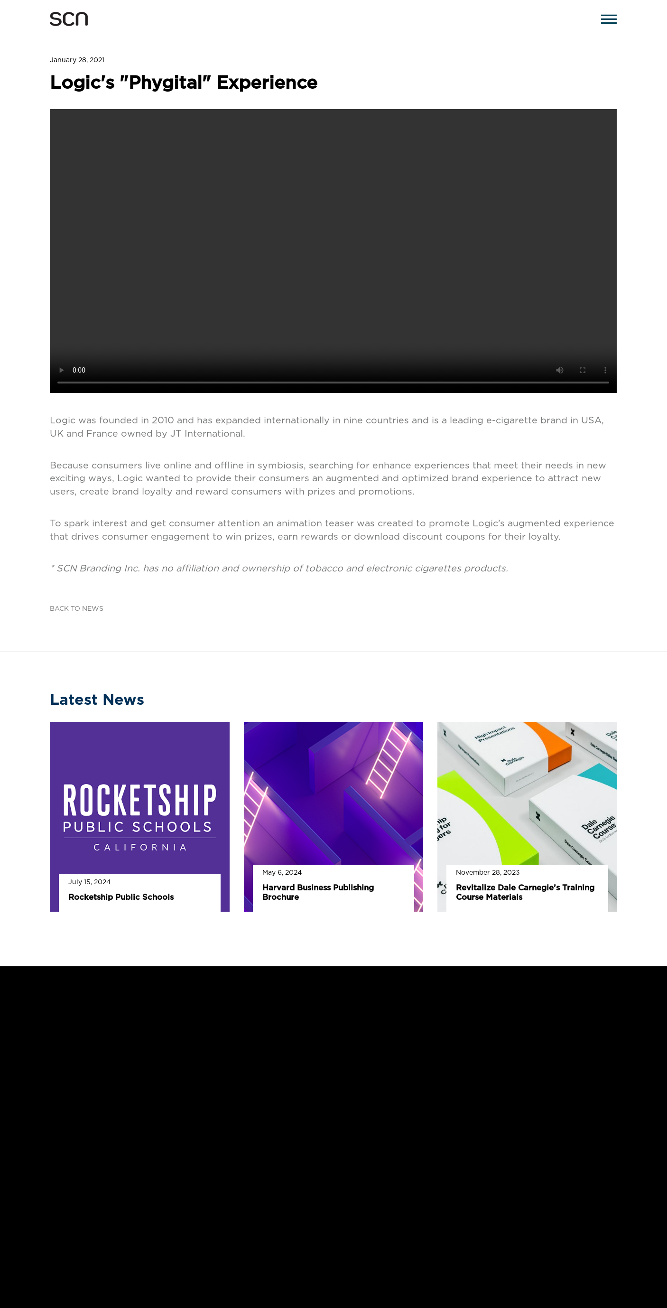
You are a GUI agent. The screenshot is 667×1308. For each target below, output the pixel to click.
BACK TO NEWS (76, 609)
